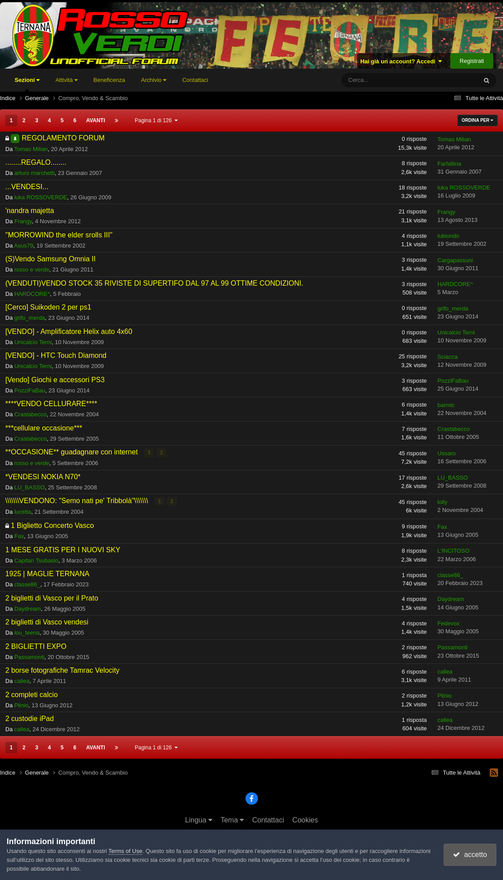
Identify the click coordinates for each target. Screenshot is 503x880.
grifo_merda (29, 317)
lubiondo (448, 236)
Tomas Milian (31, 149)
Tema (232, 820)
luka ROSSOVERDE (40, 197)
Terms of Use (126, 851)
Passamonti (29, 657)
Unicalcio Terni (32, 342)
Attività (66, 80)
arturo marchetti (34, 173)
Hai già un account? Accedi (401, 61)
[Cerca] (383, 80)
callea (21, 681)
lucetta (22, 511)
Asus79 (23, 245)
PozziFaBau (29, 390)
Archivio (153, 80)
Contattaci (195, 80)
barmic (446, 405)
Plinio (21, 705)
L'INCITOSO (453, 550)
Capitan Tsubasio (36, 560)
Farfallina (449, 163)
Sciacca (447, 356)
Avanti (95, 120)
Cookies (305, 820)
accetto (470, 854)
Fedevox (448, 623)
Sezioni (27, 84)
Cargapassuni (455, 260)
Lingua (199, 820)
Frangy (23, 221)
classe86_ (27, 584)
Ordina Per (477, 120)
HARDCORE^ (32, 294)
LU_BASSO (29, 487)
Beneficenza (109, 80)
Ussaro (446, 453)
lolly (442, 502)
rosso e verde (31, 269)
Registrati (472, 61)
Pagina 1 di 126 (156, 120)
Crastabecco (30, 414)
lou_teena (26, 632)
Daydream (27, 608)
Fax (19, 536)
